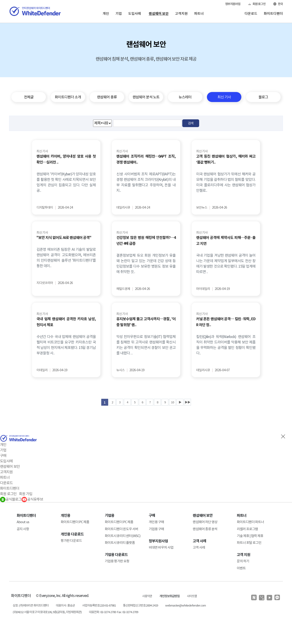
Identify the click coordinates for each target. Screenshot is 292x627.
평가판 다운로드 (71, 540)
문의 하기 (243, 561)
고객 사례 (199, 547)
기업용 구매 (156, 529)
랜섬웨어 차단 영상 (205, 522)
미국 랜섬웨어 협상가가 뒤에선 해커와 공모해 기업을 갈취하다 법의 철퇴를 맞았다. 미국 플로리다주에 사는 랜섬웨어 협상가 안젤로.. (226, 182)
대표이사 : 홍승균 (65, 605)
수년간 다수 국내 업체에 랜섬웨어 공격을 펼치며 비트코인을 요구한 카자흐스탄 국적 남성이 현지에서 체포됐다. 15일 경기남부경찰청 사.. (66, 344)
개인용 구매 (156, 522)
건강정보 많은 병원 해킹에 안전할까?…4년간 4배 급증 (146, 240)
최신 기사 (42, 151)
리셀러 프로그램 (247, 529)
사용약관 (147, 596)
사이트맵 (192, 596)
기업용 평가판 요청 (117, 561)
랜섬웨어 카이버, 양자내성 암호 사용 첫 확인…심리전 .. (66, 159)
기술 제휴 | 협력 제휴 (250, 536)
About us (23, 522)
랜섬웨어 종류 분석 (205, 529)
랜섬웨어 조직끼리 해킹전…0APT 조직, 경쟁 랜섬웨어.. (146, 159)
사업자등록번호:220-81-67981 (99, 605)
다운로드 (251, 13)
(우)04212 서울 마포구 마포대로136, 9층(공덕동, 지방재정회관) (47, 612)
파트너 (199, 13)
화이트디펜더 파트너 (250, 522)
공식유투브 (32, 499)
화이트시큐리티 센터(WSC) (122, 536)
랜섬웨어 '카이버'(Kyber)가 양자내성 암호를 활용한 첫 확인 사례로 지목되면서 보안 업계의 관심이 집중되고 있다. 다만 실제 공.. (66, 182)
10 (172, 402)
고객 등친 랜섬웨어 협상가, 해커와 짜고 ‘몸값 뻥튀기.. (226, 159)
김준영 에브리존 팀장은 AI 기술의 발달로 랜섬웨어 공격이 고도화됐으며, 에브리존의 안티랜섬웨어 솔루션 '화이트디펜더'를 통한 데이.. (66, 257)
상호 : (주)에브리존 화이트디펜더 (31, 605)
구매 (3, 455)
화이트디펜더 (273, 13)
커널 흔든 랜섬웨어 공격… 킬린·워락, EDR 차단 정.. (226, 322)
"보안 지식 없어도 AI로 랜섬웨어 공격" (63, 237)
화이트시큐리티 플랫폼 (120, 542)
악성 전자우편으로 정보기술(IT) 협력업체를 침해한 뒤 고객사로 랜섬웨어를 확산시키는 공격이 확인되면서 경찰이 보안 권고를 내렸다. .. (146, 344)
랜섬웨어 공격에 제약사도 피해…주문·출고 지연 (226, 240)
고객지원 (181, 13)
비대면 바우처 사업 (161, 547)
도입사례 (134, 13)
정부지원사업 (232, 4)
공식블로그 (10, 499)
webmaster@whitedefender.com (185, 605)
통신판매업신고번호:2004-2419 (140, 605)
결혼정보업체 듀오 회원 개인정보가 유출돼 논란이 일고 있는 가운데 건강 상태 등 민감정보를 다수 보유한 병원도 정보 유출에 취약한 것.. (146, 263)
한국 (278, 4)
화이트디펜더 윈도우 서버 (121, 529)
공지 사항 (23, 529)
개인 (106, 13)
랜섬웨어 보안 (159, 13)
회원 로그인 (257, 4)
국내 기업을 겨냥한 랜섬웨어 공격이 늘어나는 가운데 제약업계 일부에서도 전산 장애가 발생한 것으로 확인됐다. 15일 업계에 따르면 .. (226, 263)
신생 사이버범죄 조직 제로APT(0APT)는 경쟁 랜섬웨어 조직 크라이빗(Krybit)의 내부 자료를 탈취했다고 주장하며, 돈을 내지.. (146, 182)
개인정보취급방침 (169, 596)
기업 (118, 13)
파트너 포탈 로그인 (249, 542)
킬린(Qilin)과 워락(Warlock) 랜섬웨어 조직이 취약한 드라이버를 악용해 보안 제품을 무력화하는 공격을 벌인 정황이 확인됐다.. (226, 344)
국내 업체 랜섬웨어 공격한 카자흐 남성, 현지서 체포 (66, 322)
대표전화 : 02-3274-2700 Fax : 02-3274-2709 (113, 612)
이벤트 (241, 568)
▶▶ (187, 402)
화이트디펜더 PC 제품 (75, 522)
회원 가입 (25, 493)
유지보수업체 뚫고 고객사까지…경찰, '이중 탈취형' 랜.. (146, 322)
